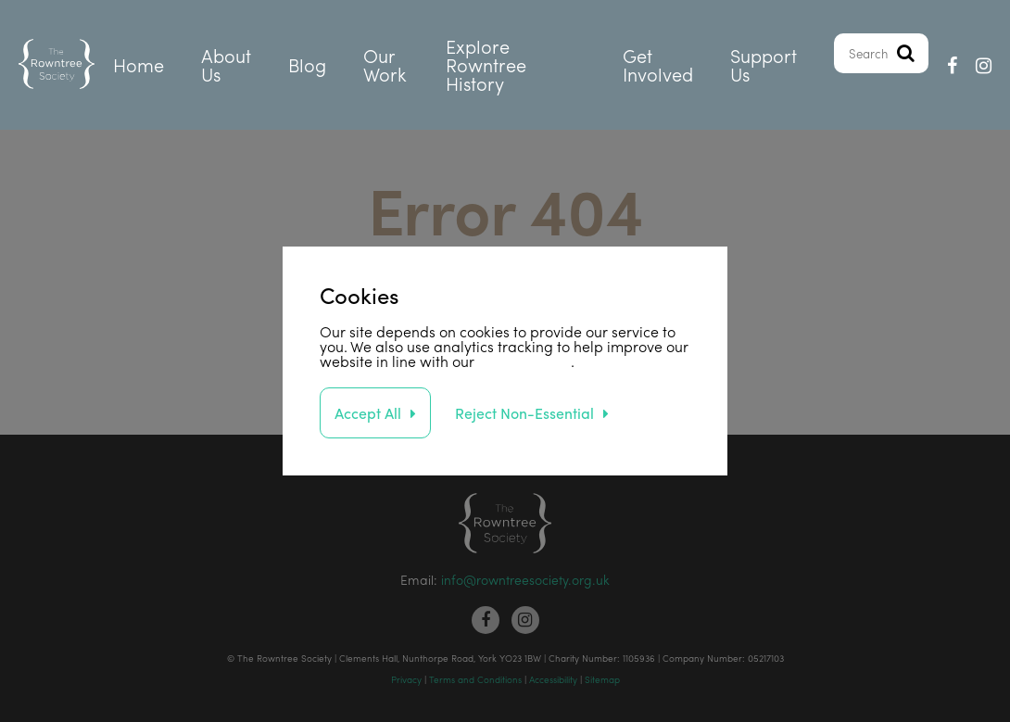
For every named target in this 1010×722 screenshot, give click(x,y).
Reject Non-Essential (524, 413)
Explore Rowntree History (486, 64)
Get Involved (658, 64)
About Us (226, 64)
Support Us (763, 64)
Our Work (385, 64)
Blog (307, 64)
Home (138, 64)
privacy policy (524, 361)
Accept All (368, 413)
